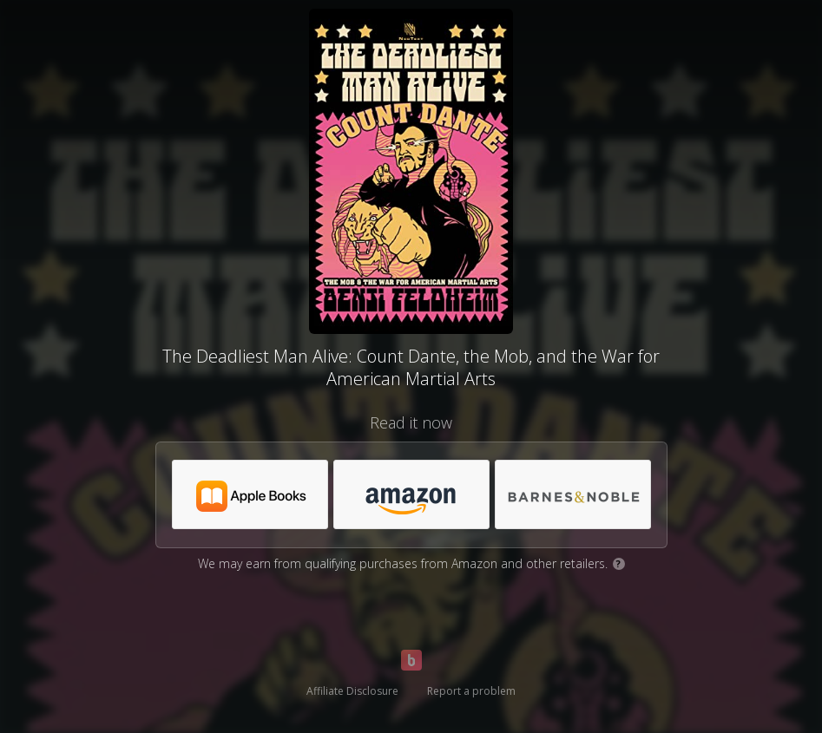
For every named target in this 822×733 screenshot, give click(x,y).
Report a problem (471, 691)
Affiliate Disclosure (352, 691)
